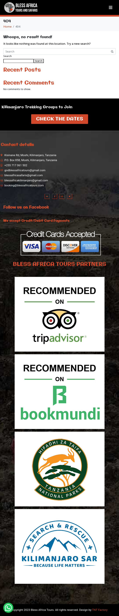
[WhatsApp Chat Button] (8, 608)
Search (7, 56)
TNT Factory (99, 610)
